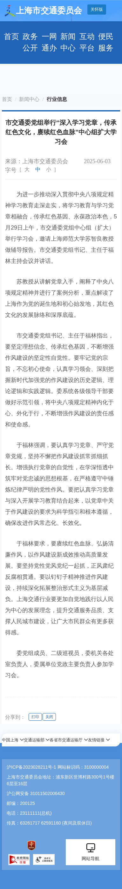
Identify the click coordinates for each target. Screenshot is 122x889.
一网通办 (49, 42)
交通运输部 (34, 740)
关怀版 (97, 9)
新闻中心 (68, 42)
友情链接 (96, 740)
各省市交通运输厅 (66, 740)
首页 (11, 36)
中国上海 (10, 740)
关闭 (49, 717)
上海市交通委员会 (43, 11)
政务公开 (30, 42)
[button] (13, 740)
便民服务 (105, 42)
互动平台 (87, 42)
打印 (35, 717)
